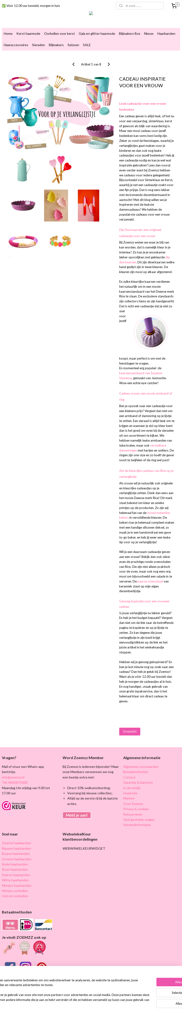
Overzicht (129, 731)
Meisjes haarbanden (17, 885)
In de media (131, 788)
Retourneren (132, 814)
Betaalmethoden (135, 772)
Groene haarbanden (17, 859)
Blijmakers (56, 45)
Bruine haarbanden (16, 854)
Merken (129, 798)
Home (8, 33)
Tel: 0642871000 (14, 782)
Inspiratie (130, 793)
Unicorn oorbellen (15, 896)
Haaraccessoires (16, 45)
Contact (129, 777)
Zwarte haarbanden (16, 843)
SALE (87, 45)
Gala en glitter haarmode (97, 33)
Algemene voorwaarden (141, 767)
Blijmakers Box (129, 33)
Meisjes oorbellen (15, 891)
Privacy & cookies (136, 809)
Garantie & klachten (138, 782)
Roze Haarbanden (15, 869)
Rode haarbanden (15, 864)
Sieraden (38, 45)
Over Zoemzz (133, 804)
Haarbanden (166, 33)
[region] (60, 990)
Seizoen (73, 45)
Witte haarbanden (15, 880)
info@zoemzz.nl (13, 777)
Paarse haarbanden (16, 875)
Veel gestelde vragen (139, 819)
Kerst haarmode (28, 33)
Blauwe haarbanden (16, 848)
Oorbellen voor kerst (59, 33)
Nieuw (149, 33)
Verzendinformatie (137, 825)
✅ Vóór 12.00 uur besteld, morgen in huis (31, 6)
